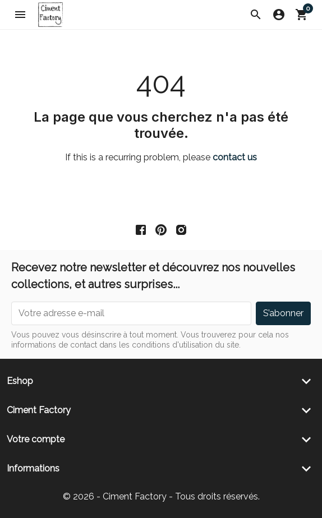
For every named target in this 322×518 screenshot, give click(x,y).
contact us (235, 157)
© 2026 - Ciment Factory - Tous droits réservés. (161, 496)
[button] (256, 14)
